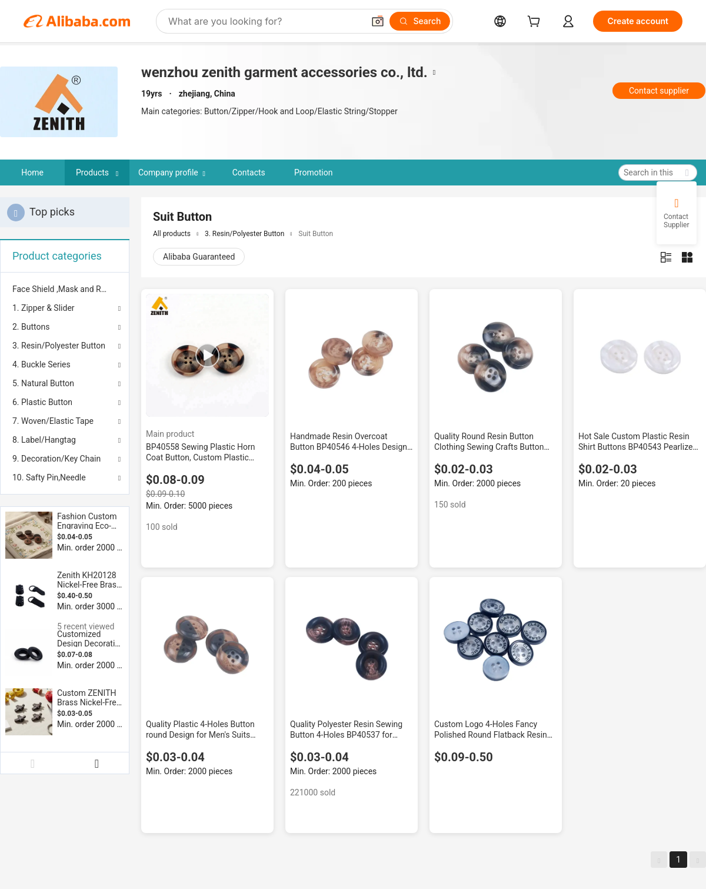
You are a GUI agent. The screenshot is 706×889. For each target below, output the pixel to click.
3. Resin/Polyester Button (58, 345)
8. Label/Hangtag (44, 439)
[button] (378, 21)
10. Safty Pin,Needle (49, 477)
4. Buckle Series (41, 364)
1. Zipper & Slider (43, 308)
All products (172, 234)
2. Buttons (30, 326)
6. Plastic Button (42, 402)
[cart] (536, 23)
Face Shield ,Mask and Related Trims (64, 289)
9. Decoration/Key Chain (56, 458)
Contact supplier (659, 90)
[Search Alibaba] (264, 21)
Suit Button (315, 234)
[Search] (419, 21)
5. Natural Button (43, 383)
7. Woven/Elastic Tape (53, 421)
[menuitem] (65, 289)
